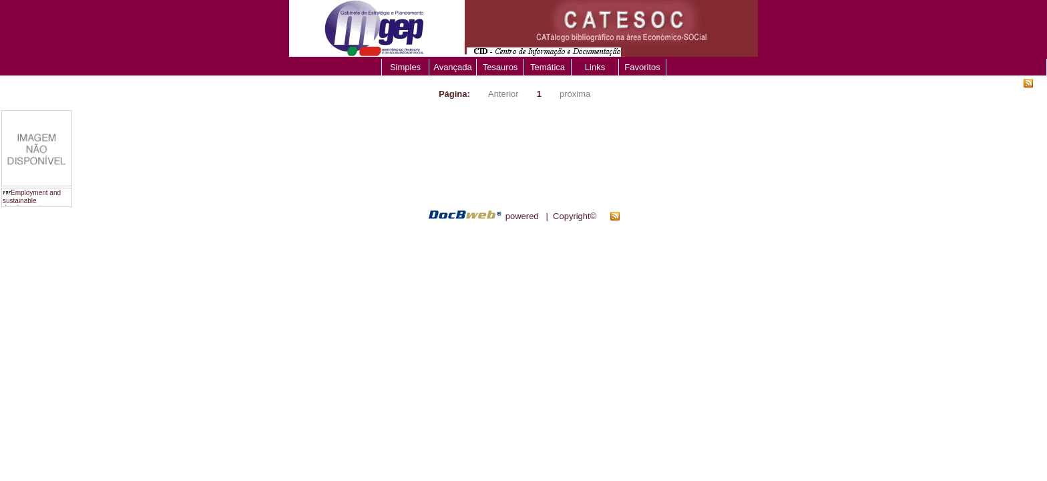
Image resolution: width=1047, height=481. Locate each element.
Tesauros (500, 67)
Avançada (452, 67)
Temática (547, 67)
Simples (405, 67)
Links (595, 67)
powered (522, 216)
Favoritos (642, 67)
